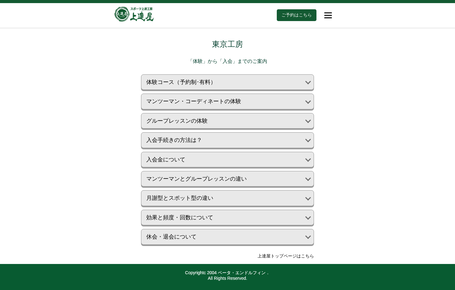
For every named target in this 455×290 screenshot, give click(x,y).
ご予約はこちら (296, 14)
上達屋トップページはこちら (286, 255)
